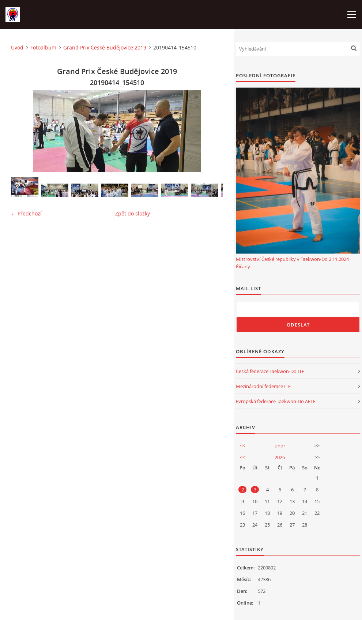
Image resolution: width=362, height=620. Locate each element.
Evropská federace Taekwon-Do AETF (276, 401)
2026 (280, 457)
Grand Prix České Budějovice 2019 (104, 47)
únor (280, 445)
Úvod (17, 47)
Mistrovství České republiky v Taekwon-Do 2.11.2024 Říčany (292, 263)
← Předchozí (26, 213)
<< (242, 445)
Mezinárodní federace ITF (263, 386)
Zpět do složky (132, 213)
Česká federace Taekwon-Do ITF (270, 371)
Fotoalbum (43, 47)
